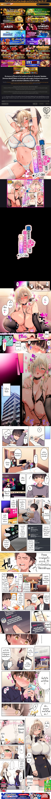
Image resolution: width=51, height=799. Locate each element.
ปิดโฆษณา (25, 792)
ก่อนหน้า (41, 103)
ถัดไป (47, 103)
